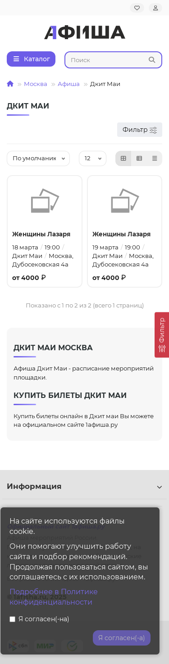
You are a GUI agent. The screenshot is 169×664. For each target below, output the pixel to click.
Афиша (69, 83)
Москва (35, 83)
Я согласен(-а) (121, 638)
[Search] (113, 60)
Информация (84, 486)
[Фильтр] (162, 334)
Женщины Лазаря (41, 234)
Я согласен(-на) (39, 619)
